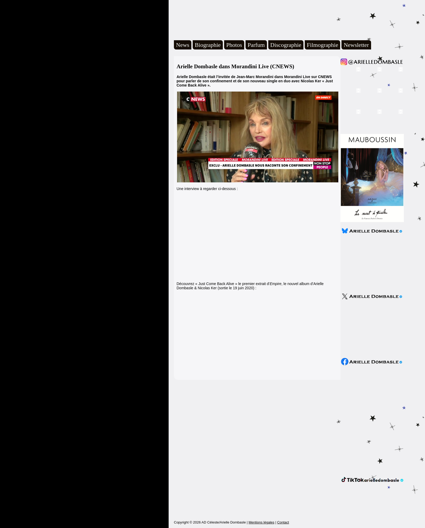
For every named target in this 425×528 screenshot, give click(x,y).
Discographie (285, 45)
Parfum (256, 45)
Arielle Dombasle (247, 18)
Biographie (208, 45)
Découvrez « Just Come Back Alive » (207, 284)
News (182, 45)
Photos (234, 45)
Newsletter (356, 45)
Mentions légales (261, 522)
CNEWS (325, 77)
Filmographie (322, 45)
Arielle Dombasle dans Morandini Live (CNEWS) (235, 66)
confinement (221, 81)
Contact (283, 522)
